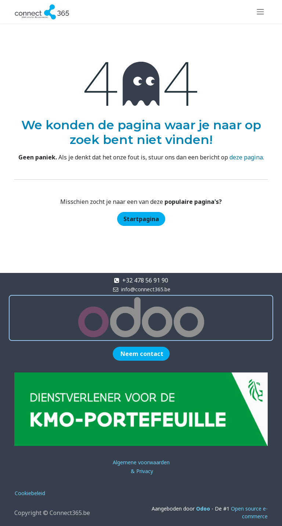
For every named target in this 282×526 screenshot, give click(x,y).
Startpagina (141, 219)
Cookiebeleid (30, 493)
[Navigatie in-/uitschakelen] (260, 11)
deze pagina (246, 157)
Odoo (204, 508)
